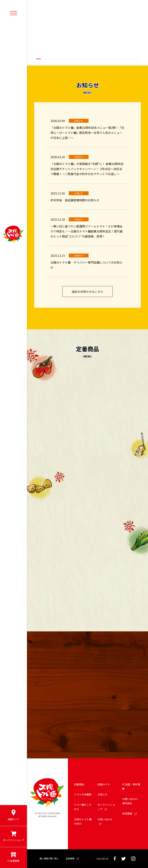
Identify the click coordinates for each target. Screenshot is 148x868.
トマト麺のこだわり (83, 807)
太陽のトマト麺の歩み (83, 821)
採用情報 (129, 813)
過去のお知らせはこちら (87, 291)
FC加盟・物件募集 (131, 787)
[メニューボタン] (13, 13)
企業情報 (72, 858)
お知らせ (102, 794)
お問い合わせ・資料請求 (131, 801)
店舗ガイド (103, 784)
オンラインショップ (106, 807)
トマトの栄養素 (83, 794)
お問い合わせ (104, 821)
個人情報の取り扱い (49, 858)
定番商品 (79, 784)
